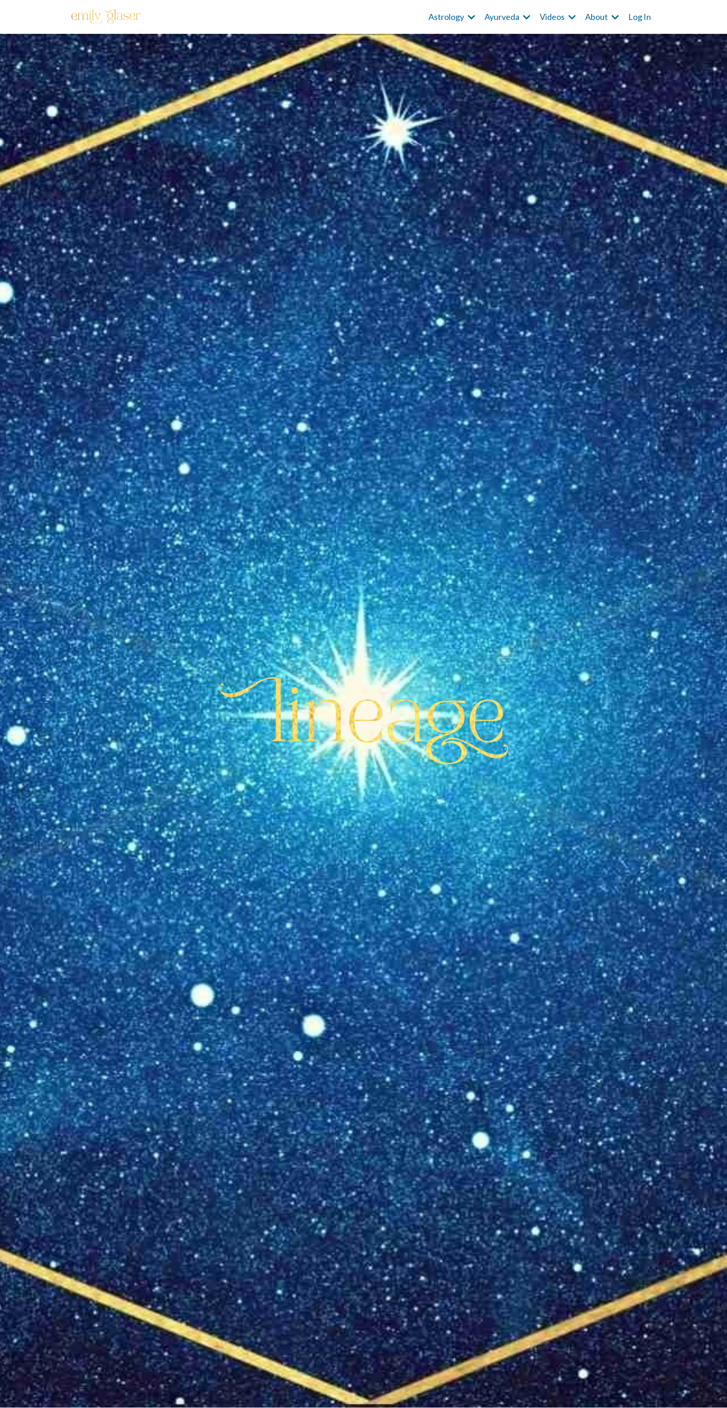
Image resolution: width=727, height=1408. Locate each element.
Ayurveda (507, 17)
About (602, 17)
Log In (639, 17)
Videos (558, 17)
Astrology (451, 17)
